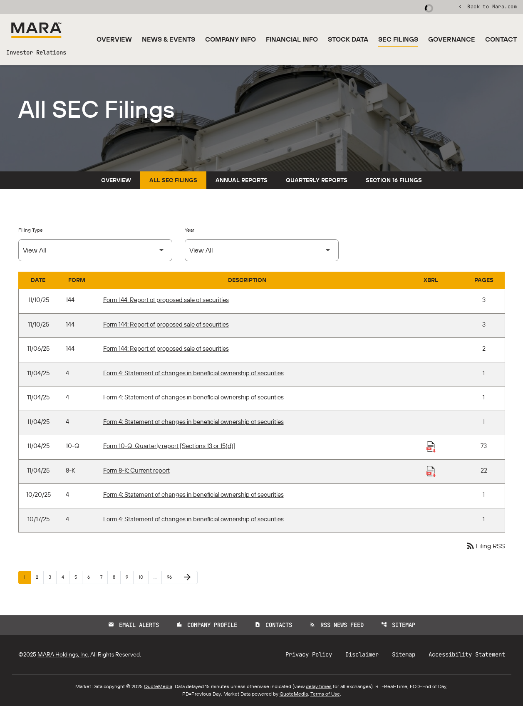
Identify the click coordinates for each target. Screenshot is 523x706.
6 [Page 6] (91, 577)
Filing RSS (485, 546)
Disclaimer (362, 654)
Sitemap (398, 625)
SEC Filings (398, 39)
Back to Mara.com (492, 6)
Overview (114, 39)
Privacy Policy (308, 654)
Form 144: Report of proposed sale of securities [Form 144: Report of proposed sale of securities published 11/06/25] (166, 348)
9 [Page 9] (129, 577)
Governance (451, 39)
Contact (501, 39)
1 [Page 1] (27, 577)
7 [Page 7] (104, 577)
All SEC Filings (173, 180)
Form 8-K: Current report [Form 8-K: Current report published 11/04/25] (136, 470)
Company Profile (206, 625)
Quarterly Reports (316, 180)
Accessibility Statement (467, 654)
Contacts (273, 625)
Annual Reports (242, 180)
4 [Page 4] (65, 577)
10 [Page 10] (143, 577)
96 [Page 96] (171, 577)
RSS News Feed (337, 625)
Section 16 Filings (394, 180)
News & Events (168, 39)
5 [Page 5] (78, 577)
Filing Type (30, 230)
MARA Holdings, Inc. (63, 654)
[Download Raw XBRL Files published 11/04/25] (431, 446)
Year (189, 230)
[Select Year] (262, 250)
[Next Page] (187, 577)
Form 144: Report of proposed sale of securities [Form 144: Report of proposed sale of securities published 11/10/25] (166, 300)
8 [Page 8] (116, 577)
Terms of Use (325, 694)
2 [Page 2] (39, 577)
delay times (319, 686)
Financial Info (292, 39)
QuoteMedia (158, 686)
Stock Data (348, 39)
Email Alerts (133, 625)
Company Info (230, 39)
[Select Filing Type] (95, 250)
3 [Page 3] (52, 577)
